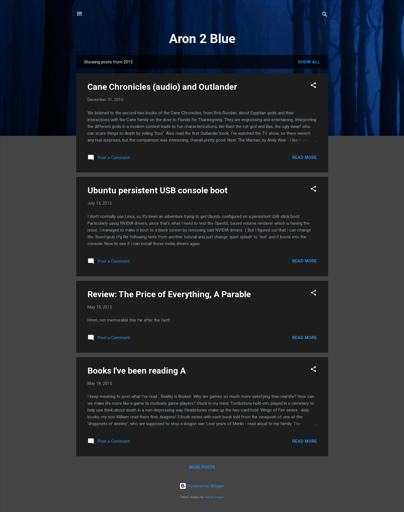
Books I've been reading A (136, 371)
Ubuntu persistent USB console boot (157, 190)
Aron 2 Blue (202, 38)
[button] (313, 86)
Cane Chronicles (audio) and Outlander (162, 87)
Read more (304, 157)
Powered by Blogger (202, 486)
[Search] (324, 15)
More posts (202, 467)
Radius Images (214, 497)
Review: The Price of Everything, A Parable (169, 294)
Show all (309, 62)
